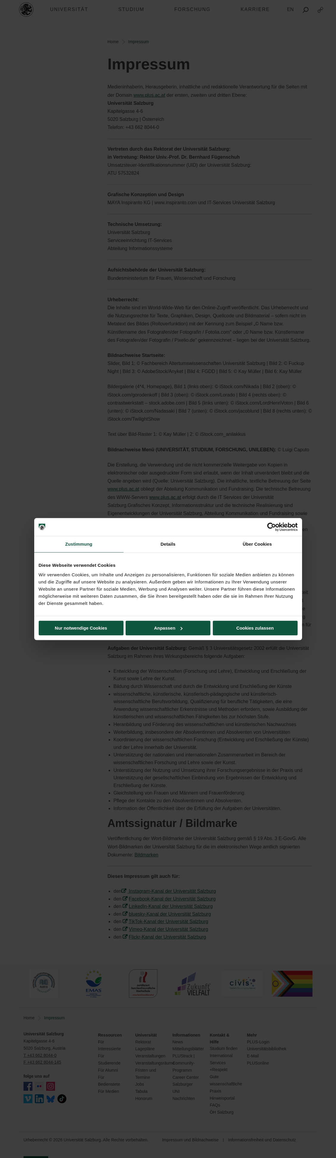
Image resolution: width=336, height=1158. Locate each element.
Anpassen (168, 627)
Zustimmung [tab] (78, 544)
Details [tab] (168, 544)
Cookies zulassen (255, 627)
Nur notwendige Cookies (81, 627)
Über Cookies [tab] (257, 544)
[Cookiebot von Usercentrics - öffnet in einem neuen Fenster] (272, 526)
